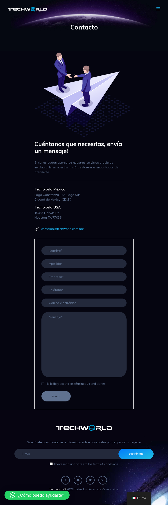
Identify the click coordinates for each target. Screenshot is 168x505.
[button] (37, 495)
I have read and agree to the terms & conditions (86, 464)
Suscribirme (136, 453)
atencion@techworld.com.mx (62, 229)
